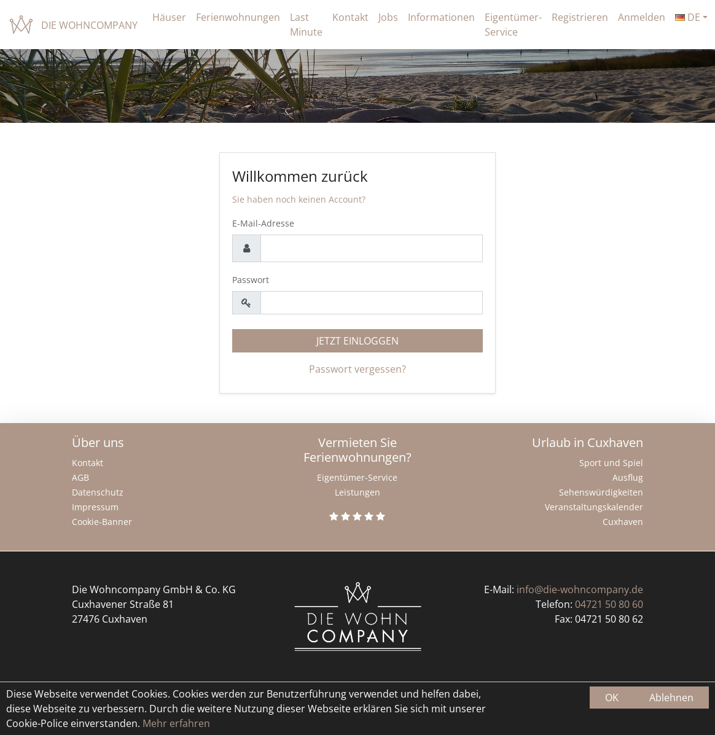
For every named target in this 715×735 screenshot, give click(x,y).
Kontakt (350, 17)
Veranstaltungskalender (594, 507)
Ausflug (627, 477)
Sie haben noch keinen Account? (298, 199)
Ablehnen (671, 697)
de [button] (687, 17)
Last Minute (306, 24)
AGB (80, 477)
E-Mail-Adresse (263, 223)
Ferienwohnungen (238, 17)
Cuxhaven (623, 521)
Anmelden (641, 17)
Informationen (441, 17)
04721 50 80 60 (609, 604)
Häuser (169, 17)
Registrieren (580, 17)
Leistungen (357, 492)
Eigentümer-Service (513, 24)
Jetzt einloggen (357, 341)
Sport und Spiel (611, 463)
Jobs (388, 17)
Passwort (250, 280)
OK (612, 697)
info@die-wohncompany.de (580, 589)
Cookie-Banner (102, 521)
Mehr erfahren (175, 723)
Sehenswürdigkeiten (601, 492)
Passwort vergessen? (357, 369)
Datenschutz (97, 492)
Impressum (95, 507)
